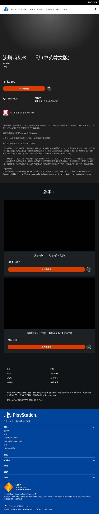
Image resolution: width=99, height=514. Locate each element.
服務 (31, 9)
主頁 (5, 421)
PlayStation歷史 (10, 448)
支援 (63, 9)
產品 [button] (49, 455)
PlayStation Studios (11, 438)
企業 (5, 445)
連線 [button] (49, 477)
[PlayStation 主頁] (5, 9)
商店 (57, 9)
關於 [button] (49, 427)
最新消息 (49, 9)
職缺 (5, 434)
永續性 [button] (49, 460)
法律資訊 (7, 509)
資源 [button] (49, 472)
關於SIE (7, 431)
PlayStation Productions (12, 441)
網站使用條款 (28, 509)
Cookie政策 (39, 509)
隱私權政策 (16, 509)
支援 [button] (49, 466)
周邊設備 (39, 9)
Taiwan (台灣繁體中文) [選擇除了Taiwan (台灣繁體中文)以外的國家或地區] (16, 506)
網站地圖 (48, 509)
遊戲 (12, 9)
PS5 (19, 9)
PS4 (25, 9)
